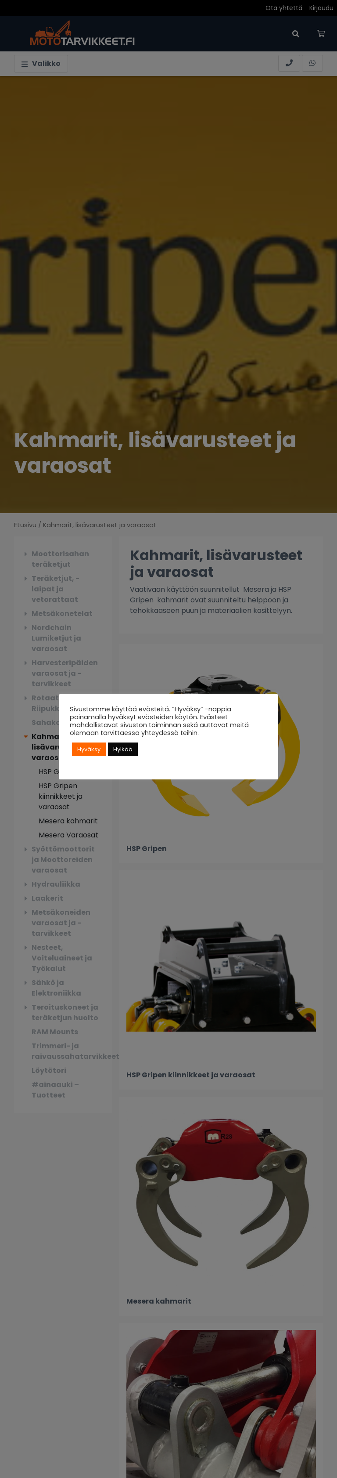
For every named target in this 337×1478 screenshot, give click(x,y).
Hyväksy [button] (88, 749)
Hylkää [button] (123, 749)
